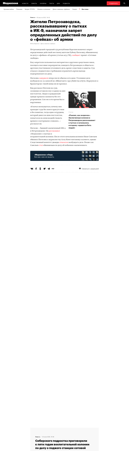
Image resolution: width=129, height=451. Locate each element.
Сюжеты (34, 3)
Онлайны (43, 3)
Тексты (51, 3)
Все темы (85, 9)
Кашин (74, 9)
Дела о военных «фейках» (61, 9)
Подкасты (66, 3)
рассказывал (54, 131)
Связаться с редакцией (89, 168)
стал (41, 145)
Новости (25, 3)
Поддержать (113, 3)
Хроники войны (9, 9)
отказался (63, 142)
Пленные (19, 9)
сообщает (76, 55)
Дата (58, 3)
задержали (44, 78)
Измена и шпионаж (43, 9)
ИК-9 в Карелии (34, 43)
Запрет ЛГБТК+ (30, 9)
